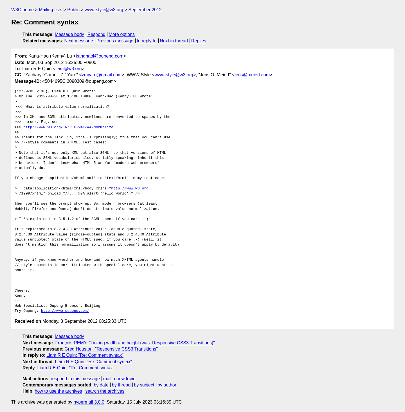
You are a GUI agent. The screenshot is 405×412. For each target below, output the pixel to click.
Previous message (115, 40)
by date (101, 385)
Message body (69, 34)
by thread (121, 385)
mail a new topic (119, 378)
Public (73, 9)
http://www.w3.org (129, 188)
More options (122, 34)
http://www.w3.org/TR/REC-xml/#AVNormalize (68, 127)
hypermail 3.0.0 (88, 402)
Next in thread (174, 40)
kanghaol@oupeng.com (99, 56)
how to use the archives (58, 391)
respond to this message (75, 378)
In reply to (146, 40)
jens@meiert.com (252, 74)
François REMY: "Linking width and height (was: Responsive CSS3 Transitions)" (135, 342)
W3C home (22, 9)
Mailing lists (50, 9)
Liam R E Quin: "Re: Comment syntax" (84, 355)
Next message (78, 40)
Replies (198, 40)
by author (167, 385)
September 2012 (144, 9)
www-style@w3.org (104, 9)
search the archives (105, 391)
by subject (144, 385)
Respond (96, 34)
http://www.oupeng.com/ (65, 310)
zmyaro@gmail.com (102, 74)
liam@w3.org (68, 68)
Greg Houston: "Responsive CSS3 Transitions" (111, 349)
